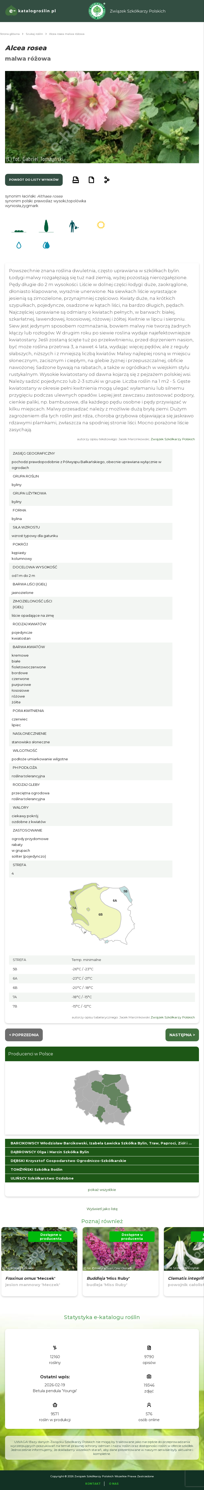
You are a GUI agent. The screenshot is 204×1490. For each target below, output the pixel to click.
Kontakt (93, 1483)
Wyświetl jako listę (102, 1209)
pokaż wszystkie (102, 1189)
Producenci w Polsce (30, 1053)
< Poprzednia (24, 1034)
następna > (182, 1034)
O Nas (114, 1483)
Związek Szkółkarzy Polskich (173, 439)
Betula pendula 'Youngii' (55, 1390)
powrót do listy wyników (34, 180)
